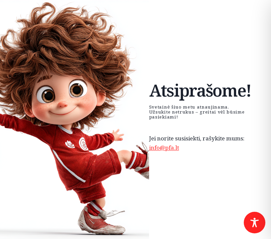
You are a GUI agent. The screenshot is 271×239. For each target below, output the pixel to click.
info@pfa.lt (164, 147)
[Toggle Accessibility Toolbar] (254, 222)
